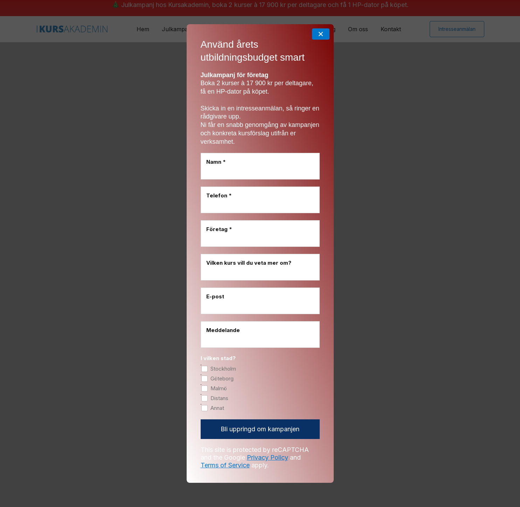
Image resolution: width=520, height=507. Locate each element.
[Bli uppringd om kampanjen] (260, 405)
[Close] (321, 9)
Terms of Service (225, 441)
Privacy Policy (267, 433)
